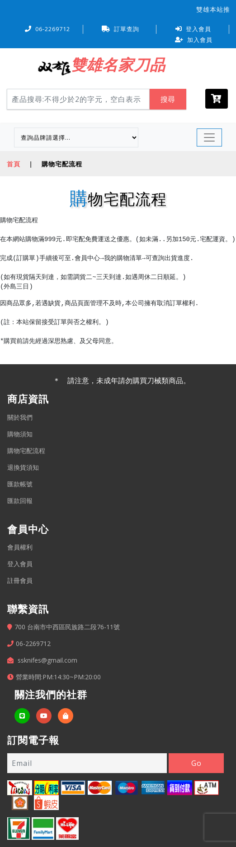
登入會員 (193, 29)
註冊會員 (20, 580)
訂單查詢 (120, 29)
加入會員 (193, 40)
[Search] (78, 99)
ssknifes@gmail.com (47, 660)
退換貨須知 (23, 467)
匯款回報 (20, 500)
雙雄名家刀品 (118, 64)
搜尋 (167, 99)
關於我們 (20, 417)
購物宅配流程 (26, 450)
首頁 (13, 164)
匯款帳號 (20, 484)
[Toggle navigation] (209, 137)
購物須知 (20, 434)
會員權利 (20, 547)
